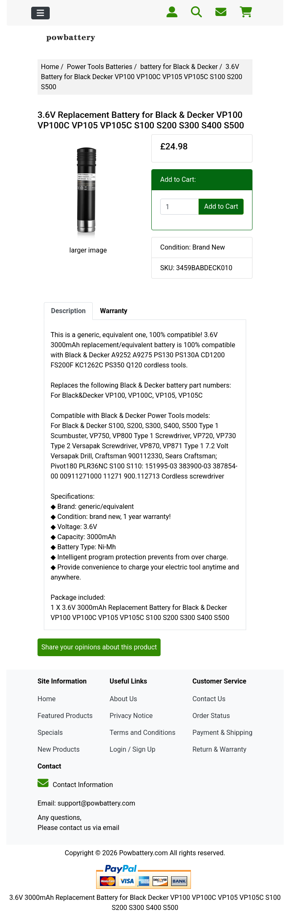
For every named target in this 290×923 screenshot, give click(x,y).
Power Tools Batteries (100, 67)
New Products (59, 749)
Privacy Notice (131, 716)
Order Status (211, 716)
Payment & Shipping (222, 733)
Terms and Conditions (142, 733)
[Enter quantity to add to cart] (179, 207)
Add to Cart (221, 206)
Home (50, 67)
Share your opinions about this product (99, 647)
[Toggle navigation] (40, 13)
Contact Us (209, 699)
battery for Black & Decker (179, 67)
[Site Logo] (73, 38)
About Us (123, 699)
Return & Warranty (219, 749)
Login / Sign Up (133, 749)
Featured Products (65, 716)
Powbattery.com (143, 853)
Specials (50, 733)
